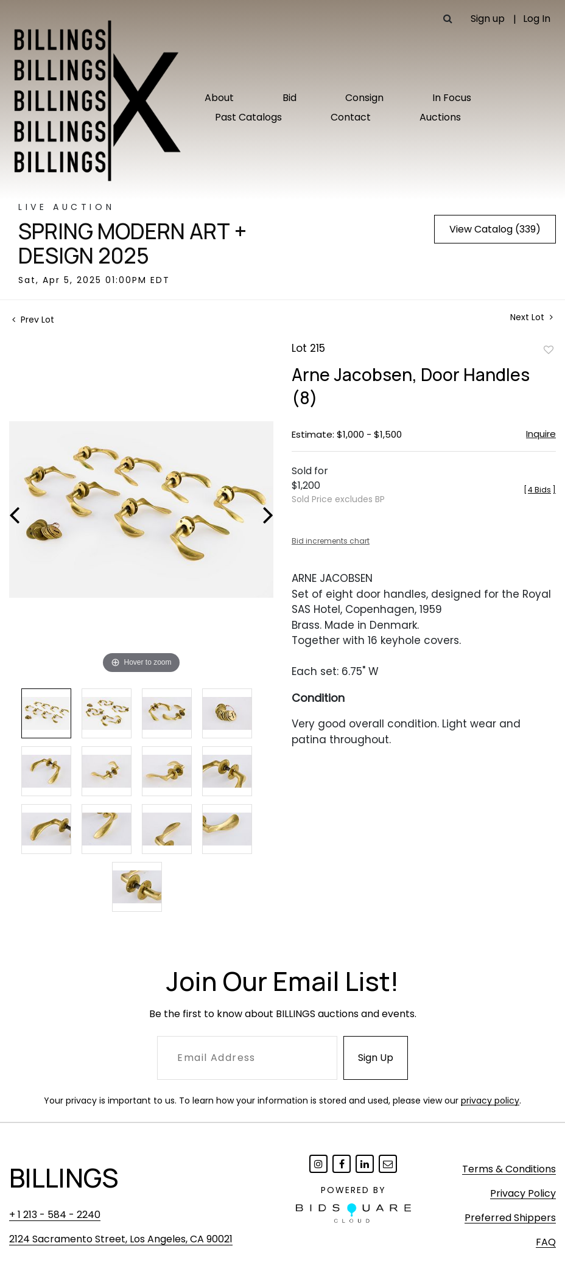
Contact (351, 117)
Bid (289, 98)
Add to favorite (548, 349)
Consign (364, 98)
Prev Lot (33, 319)
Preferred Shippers (510, 1218)
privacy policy (490, 1100)
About (219, 98)
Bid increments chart (331, 541)
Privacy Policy (523, 1193)
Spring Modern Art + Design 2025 (132, 243)
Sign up (488, 19)
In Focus (451, 98)
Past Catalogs (248, 117)
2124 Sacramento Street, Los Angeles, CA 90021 (121, 1239)
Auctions (440, 117)
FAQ (546, 1242)
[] (540, 490)
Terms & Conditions (509, 1169)
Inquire (541, 433)
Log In (536, 19)
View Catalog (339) (495, 229)
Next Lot (531, 317)
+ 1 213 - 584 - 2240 (54, 1215)
